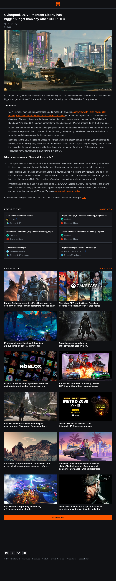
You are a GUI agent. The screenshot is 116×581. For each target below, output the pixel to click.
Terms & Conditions (57, 559)
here (84, 197)
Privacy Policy (71, 559)
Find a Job (26, 559)
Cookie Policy (84, 559)
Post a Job (36, 559)
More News (105, 268)
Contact (45, 559)
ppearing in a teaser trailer (68, 191)
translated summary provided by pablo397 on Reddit (40, 116)
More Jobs (105, 209)
